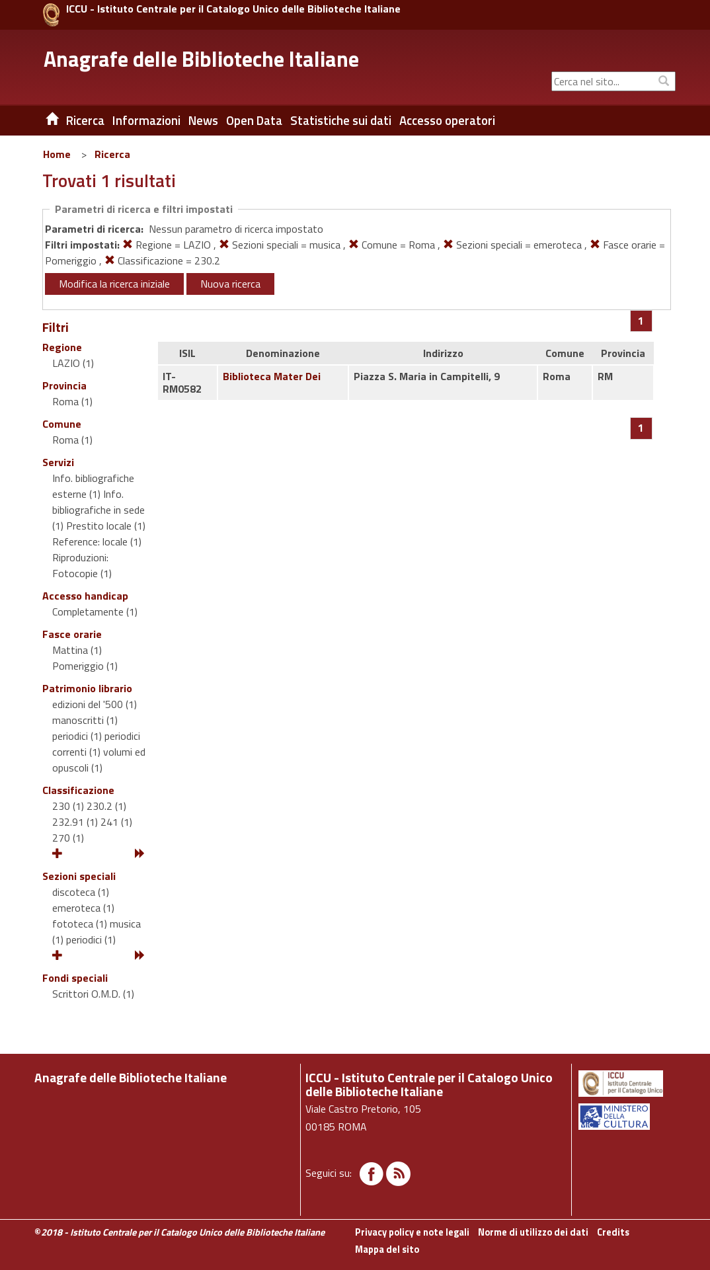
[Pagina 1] (641, 321)
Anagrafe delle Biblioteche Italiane (201, 59)
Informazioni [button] (146, 120)
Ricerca (112, 154)
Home (57, 154)
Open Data (254, 120)
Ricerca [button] (85, 120)
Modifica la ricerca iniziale (114, 284)
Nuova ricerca (230, 284)
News (203, 120)
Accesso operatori (447, 120)
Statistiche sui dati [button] (340, 120)
